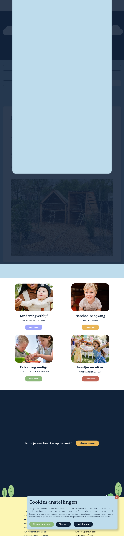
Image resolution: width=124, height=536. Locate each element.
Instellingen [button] (83, 524)
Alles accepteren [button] (42, 524)
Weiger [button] (63, 524)
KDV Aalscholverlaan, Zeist (36, 532)
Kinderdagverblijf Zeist (85, 532)
